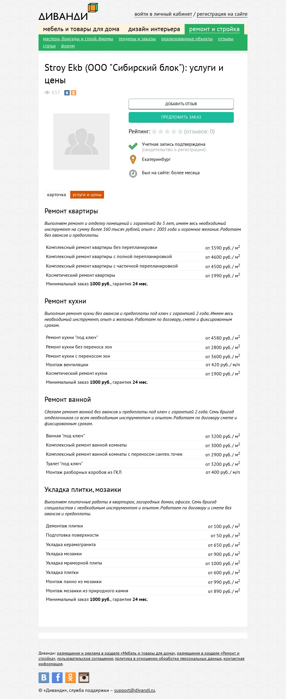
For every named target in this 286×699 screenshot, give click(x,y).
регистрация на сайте (222, 13)
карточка (56, 194)
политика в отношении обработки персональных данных (168, 658)
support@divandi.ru (134, 690)
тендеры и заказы (137, 38)
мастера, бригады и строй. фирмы (78, 38)
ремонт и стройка (214, 29)
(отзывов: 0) (199, 131)
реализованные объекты (187, 38)
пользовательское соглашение (85, 658)
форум (68, 46)
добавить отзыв (181, 103)
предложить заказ (181, 117)
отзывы (226, 38)
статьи (49, 46)
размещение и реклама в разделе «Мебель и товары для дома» (116, 653)
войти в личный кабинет (163, 13)
